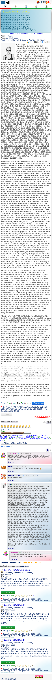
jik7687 (28, 437)
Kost (41, 437)
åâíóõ (11, 411)
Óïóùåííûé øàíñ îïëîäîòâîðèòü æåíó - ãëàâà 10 (16, 28)
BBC (10, 407)
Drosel (35, 437)
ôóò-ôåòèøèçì (5, 601)
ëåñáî (37, 601)
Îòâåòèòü (11, 462)
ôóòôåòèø (39, 599)
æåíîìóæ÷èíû (22, 409)
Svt (9, 484)
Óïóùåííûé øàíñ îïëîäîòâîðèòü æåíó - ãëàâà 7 (15, 23)
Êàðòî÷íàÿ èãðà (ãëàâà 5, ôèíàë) (17, 570)
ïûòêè (3, 409)
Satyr (9, 439)
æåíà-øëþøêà (34, 407)
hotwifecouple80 (35, 439)
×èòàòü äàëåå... (8, 592)
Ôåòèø (16, 573)
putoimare (24, 439)
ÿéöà (34, 409)
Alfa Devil (10, 36)
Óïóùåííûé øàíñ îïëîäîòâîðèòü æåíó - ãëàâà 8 (15, 24)
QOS (14, 407)
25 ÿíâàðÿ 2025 (12, 38)
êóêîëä (16, 411)
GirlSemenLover (17, 435)
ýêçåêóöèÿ (43, 407)
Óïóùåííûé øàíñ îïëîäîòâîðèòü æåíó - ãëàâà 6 (15, 21)
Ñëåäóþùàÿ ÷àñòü (38, 403)
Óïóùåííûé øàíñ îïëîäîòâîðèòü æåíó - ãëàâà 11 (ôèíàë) (18, 30)
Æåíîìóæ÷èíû (34, 40)
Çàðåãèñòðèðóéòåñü (10, 563)
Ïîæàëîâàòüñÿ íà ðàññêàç (42, 416)
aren (1, 440)
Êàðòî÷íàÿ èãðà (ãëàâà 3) (14, 640)
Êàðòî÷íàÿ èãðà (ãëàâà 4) (14, 605)
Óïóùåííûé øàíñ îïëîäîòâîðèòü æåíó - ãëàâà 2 (15, 14)
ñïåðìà (29, 409)
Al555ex (3, 439)
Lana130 (43, 435)
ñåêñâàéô (20, 407)
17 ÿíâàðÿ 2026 (9, 575)
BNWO (5, 407)
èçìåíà (26, 407)
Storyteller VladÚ (31, 435)
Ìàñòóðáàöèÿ (8, 573)
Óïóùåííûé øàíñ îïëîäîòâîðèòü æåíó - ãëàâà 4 (15, 17)
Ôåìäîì (21, 573)
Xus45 (16, 439)
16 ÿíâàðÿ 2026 (9, 645)
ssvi (47, 437)
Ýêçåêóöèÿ (44, 40)
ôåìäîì (33, 599)
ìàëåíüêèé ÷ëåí (42, 409)
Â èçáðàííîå (6, 414)
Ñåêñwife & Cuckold (20, 40)
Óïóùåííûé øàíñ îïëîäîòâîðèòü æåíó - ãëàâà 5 (15, 19)
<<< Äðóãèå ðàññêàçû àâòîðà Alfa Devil (14, 443)
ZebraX (13, 437)
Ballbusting (6, 599)
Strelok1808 (4, 437)
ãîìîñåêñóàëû (10, 409)
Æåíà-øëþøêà (6, 40)
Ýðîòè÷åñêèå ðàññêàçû (8, 679)
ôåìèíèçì (27, 599)
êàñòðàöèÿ (4, 411)
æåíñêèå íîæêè (16, 601)
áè (16, 409)
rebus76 (46, 439)
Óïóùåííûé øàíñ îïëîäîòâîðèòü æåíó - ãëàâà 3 (15, 15)
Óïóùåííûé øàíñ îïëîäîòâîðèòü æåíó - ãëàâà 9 (15, 26)
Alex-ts (20, 437)
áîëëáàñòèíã (15, 599)
